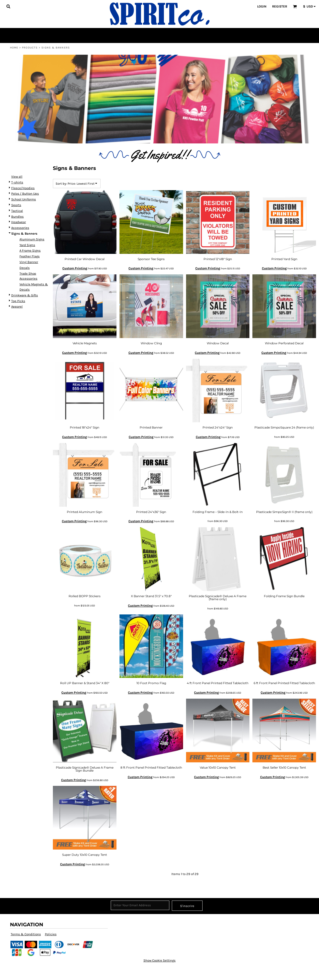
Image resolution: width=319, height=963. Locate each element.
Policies (51, 934)
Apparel (17, 306)
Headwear (18, 222)
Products (30, 47)
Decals (24, 268)
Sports (16, 205)
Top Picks (18, 301)
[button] (8, 6)
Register (279, 6)
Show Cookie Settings (159, 960)
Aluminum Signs (31, 239)
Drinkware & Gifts (24, 295)
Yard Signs (27, 245)
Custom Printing (74, 268)
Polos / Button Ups (25, 193)
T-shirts (17, 182)
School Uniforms (23, 199)
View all (16, 176)
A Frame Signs (30, 250)
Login (261, 6)
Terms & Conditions (26, 934)
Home (14, 47)
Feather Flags (29, 256)
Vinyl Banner (28, 262)
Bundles (17, 216)
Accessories (20, 228)
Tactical (17, 211)
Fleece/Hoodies (23, 188)
